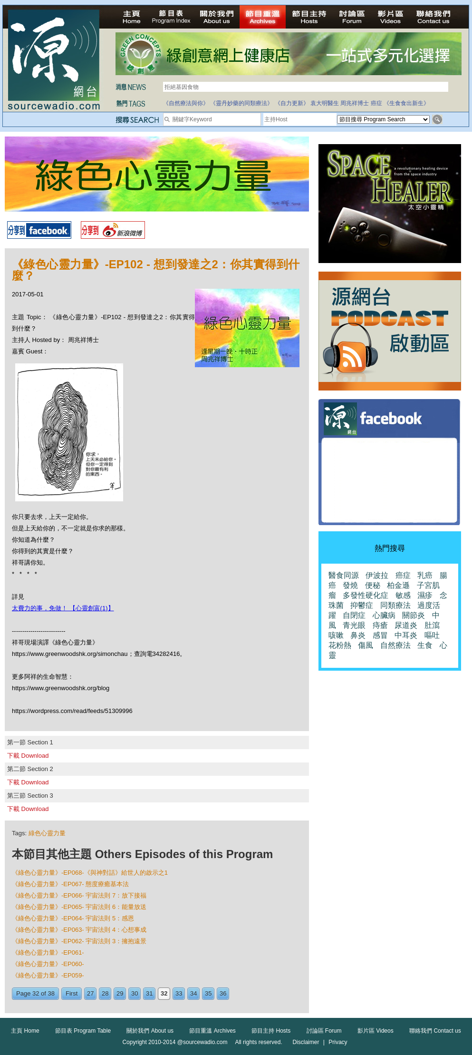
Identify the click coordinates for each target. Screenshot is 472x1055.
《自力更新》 (292, 103)
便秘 (372, 585)
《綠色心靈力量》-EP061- (48, 952)
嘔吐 (432, 635)
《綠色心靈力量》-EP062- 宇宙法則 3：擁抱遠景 (79, 941)
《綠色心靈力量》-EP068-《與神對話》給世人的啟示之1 (90, 872)
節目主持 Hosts (270, 1030)
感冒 (380, 635)
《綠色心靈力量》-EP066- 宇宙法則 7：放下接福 (79, 895)
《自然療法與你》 (186, 103)
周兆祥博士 (354, 103)
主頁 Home (25, 1030)
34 (193, 993)
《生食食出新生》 (406, 103)
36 (223, 993)
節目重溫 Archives (212, 1030)
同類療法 (395, 605)
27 (90, 993)
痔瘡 (380, 625)
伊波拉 (377, 575)
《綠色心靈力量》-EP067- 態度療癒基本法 (70, 884)
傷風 (365, 645)
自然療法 (395, 645)
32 (164, 993)
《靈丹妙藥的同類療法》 (241, 103)
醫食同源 (343, 575)
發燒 (350, 585)
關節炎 (413, 615)
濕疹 (425, 595)
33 (178, 993)
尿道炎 (406, 625)
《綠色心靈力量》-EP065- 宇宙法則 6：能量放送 (79, 906)
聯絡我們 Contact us (435, 1030)
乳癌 (425, 575)
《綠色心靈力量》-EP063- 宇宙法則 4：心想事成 (79, 929)
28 (105, 993)
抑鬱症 (361, 605)
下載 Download (27, 755)
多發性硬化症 (365, 595)
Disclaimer (305, 1042)
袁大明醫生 (324, 103)
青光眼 (354, 625)
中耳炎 (406, 635)
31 (149, 993)
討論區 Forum (324, 1030)
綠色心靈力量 (47, 833)
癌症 (376, 103)
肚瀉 (432, 625)
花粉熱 (339, 645)
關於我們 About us (149, 1030)
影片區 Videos (375, 1030)
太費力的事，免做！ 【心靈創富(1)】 (63, 608)
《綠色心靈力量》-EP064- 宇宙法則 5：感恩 (73, 918)
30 (134, 993)
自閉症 (354, 615)
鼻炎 (358, 635)
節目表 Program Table (83, 1030)
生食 (425, 645)
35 (208, 993)
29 (119, 993)
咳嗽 (336, 635)
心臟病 (384, 615)
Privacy (337, 1042)
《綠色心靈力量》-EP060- (48, 963)
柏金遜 (398, 585)
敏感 (403, 595)
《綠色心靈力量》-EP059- (48, 975)
